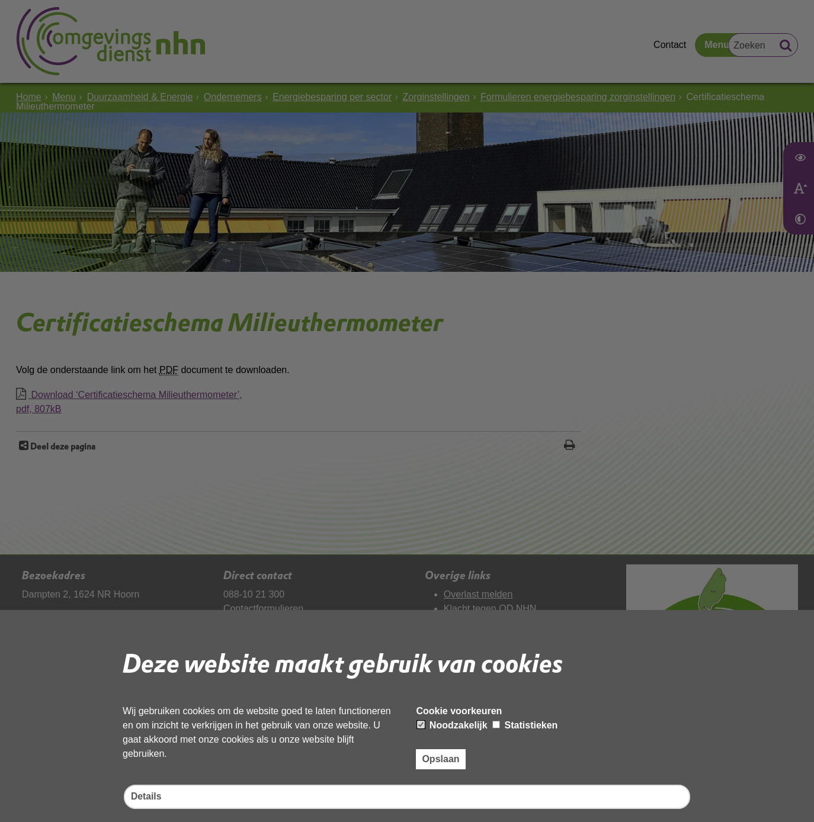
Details (146, 797)
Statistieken (524, 725)
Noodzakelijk (452, 725)
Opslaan (440, 758)
